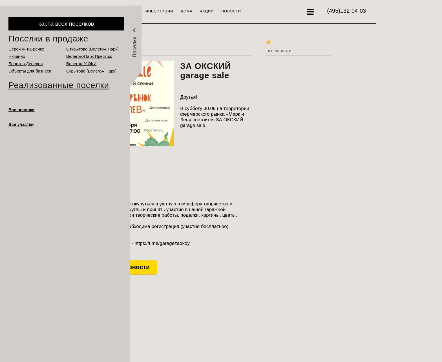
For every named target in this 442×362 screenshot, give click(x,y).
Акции (207, 11)
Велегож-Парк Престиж (89, 56)
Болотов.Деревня (25, 63)
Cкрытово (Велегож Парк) (91, 71)
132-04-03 (346, 11)
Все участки (21, 124)
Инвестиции (159, 11)
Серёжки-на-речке (26, 49)
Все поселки (21, 109)
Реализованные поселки (58, 85)
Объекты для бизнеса (29, 71)
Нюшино (16, 56)
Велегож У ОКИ (81, 63)
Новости (231, 11)
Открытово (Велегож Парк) (92, 49)
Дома (187, 11)
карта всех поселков (66, 23)
